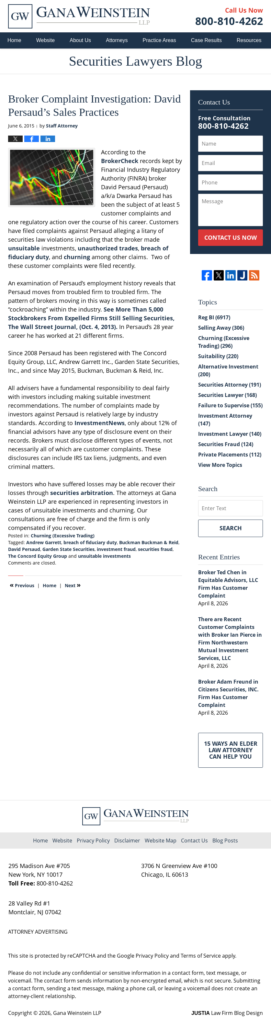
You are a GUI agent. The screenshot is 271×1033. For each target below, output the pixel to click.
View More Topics (220, 464)
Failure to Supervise (230, 405)
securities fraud (155, 549)
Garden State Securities (68, 549)
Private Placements (229, 454)
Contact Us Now (230, 237)
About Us (80, 40)
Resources (249, 40)
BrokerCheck (119, 161)
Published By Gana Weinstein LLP (229, 16)
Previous (22, 585)
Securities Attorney (229, 384)
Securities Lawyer (227, 395)
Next (73, 585)
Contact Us (194, 840)
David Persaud (24, 549)
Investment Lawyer (229, 433)
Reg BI (214, 317)
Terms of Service (201, 955)
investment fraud (116, 549)
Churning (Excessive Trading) (63, 536)
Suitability (218, 356)
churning (77, 257)
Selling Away (221, 327)
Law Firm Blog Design (227, 1013)
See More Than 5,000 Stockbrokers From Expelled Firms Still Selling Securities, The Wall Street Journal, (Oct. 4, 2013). (91, 318)
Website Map (160, 840)
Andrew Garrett (43, 542)
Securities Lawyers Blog (79, 16)
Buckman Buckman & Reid (148, 542)
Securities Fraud (225, 444)
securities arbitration (81, 493)
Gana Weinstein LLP (77, 1013)
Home (14, 40)
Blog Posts (225, 840)
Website (45, 40)
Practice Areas (159, 40)
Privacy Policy (93, 840)
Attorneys (117, 40)
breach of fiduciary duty (90, 542)
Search (231, 528)
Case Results (206, 40)
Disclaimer (127, 840)
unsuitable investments (104, 556)
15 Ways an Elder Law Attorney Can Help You (230, 750)
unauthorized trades (108, 248)
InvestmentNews (99, 423)
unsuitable (24, 248)
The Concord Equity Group (37, 556)
